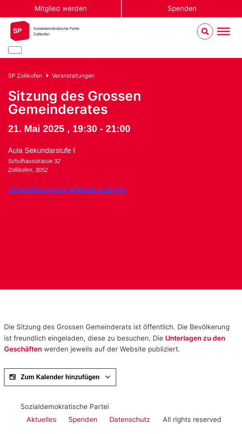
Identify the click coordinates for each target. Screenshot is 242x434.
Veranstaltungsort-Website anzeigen (67, 190)
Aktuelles (41, 419)
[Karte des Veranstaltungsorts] (68, 237)
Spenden (182, 8)
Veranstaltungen (73, 75)
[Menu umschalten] (223, 31)
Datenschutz (129, 419)
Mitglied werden (61, 8)
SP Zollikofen (25, 75)
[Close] (15, 50)
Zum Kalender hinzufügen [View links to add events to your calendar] (60, 377)
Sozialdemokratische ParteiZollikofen (56, 31)
